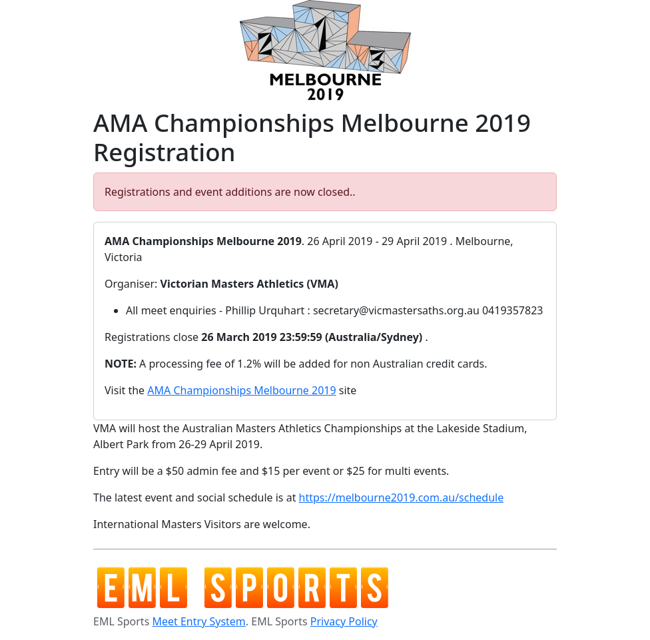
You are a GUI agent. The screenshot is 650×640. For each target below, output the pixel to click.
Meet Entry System (198, 621)
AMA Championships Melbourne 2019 (241, 390)
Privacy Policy (344, 621)
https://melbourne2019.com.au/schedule (401, 497)
